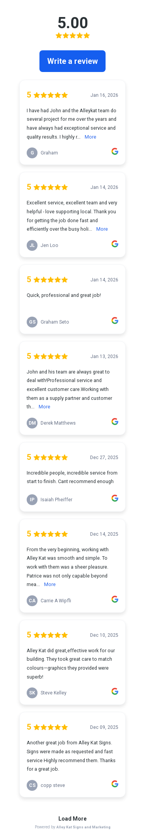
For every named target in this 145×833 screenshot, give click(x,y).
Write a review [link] (72, 61)
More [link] (90, 137)
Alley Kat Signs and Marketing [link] (83, 827)
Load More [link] (72, 819)
